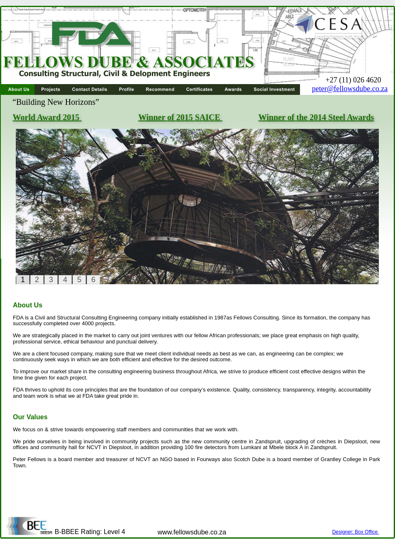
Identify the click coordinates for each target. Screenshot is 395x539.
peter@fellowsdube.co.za (350, 89)
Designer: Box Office (355, 532)
